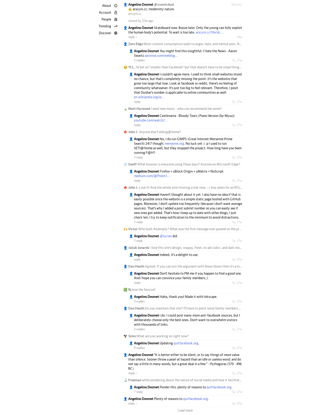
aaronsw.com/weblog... (161, 55)
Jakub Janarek (139, 248)
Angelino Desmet (141, 4)
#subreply (160, 229)
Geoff (132, 164)
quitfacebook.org (186, 343)
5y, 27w (237, 60)
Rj (130, 289)
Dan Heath (136, 266)
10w (239, 37)
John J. (133, 132)
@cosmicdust (164, 4)
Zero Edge (136, 44)
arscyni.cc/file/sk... (209, 32)
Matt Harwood (139, 109)
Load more (185, 410)
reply (137, 101)
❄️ (125, 164)
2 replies (139, 60)
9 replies (139, 348)
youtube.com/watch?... (150, 120)
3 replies (139, 301)
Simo (132, 336)
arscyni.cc (134, 13)
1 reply (138, 157)
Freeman (135, 380)
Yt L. (132, 67)
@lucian (166, 236)
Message (236, 4)
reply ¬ (132, 37)
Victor (133, 229)
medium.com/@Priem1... (152, 176)
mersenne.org (174, 143)
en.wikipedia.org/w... (149, 97)
